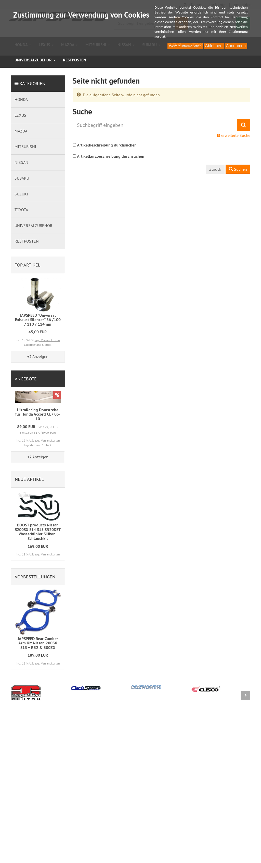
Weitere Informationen (185, 46)
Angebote (26, 379)
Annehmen (236, 46)
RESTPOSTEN (74, 60)
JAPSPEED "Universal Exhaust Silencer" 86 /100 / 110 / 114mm (38, 320)
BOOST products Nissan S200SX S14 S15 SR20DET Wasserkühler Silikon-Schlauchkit (38, 531)
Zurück (215, 169)
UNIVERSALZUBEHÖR (35, 60)
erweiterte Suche (233, 135)
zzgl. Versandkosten (47, 340)
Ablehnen (214, 46)
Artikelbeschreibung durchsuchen (107, 145)
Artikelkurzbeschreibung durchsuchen (110, 156)
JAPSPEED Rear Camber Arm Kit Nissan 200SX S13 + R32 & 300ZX (38, 643)
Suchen (238, 169)
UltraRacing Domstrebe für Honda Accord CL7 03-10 (37, 414)
